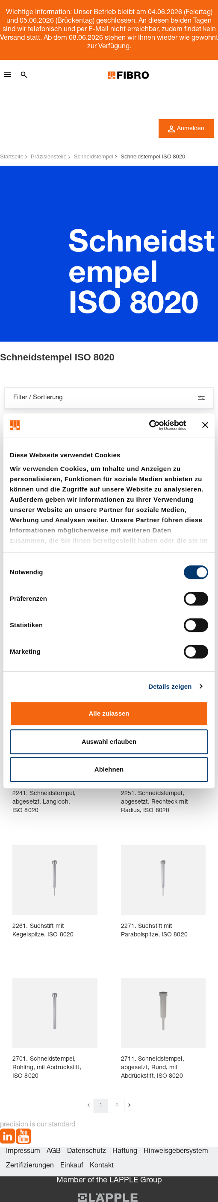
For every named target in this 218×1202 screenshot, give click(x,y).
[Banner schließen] (205, 425)
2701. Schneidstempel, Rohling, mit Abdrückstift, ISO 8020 (46, 1067)
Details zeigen (169, 686)
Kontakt (102, 1166)
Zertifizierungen (30, 1166)
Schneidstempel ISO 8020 (153, 156)
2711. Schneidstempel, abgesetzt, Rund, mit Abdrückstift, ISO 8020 (152, 1067)
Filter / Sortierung (109, 398)
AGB (54, 1151)
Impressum (23, 1151)
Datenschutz (86, 1151)
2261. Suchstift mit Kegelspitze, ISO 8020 (43, 931)
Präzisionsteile (49, 156)
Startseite (12, 156)
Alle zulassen (108, 713)
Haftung (124, 1151)
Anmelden (186, 129)
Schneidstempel (94, 156)
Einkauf (71, 1166)
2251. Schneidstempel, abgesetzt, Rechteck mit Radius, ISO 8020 (154, 802)
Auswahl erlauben (109, 741)
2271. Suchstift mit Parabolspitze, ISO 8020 (154, 931)
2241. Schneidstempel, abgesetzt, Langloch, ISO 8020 (44, 802)
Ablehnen (109, 769)
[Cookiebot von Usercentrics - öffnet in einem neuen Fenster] (149, 425)
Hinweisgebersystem (176, 1151)
